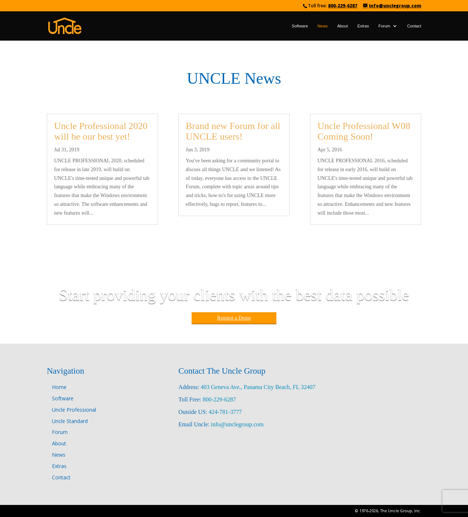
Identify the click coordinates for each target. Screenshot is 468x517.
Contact (414, 26)
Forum (384, 26)
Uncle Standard (70, 421)
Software (300, 26)
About (342, 26)
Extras (363, 26)
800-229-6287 (342, 6)
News (322, 26)
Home (59, 387)
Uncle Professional (74, 409)
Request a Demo (234, 318)
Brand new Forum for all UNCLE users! (233, 131)
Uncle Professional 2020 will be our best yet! (101, 131)
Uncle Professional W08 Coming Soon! (363, 131)
